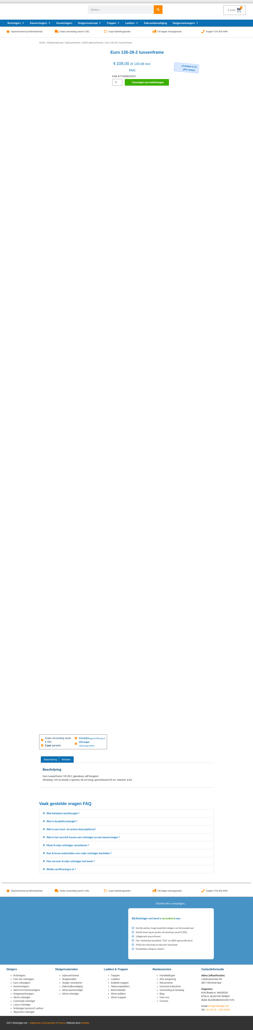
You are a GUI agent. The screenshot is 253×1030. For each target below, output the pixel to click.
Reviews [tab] (66, 759)
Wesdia (85, 1022)
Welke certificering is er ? (61, 869)
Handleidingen (167, 975)
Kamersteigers (21, 986)
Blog (162, 993)
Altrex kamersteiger (72, 990)
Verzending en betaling (172, 990)
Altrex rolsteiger (21, 997)
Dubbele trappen (120, 982)
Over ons (164, 997)
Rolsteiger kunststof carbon (28, 1008)
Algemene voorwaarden (43, 1022)
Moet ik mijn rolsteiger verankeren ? (67, 845)
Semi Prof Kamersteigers (26, 990)
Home (42, 42)
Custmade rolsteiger (24, 1001)
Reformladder (118, 990)
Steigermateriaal (55, 42)
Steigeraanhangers (23, 993)
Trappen (115, 975)
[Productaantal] (117, 82)
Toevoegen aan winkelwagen (148, 82)
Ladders (115, 979)
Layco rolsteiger (22, 1004)
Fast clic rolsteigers (23, 979)
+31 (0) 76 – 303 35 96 (217, 1009)
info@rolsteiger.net (218, 1006)
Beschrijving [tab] (50, 759)
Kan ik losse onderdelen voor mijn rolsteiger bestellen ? (79, 853)
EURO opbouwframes (92, 42)
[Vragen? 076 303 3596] (202, 31)
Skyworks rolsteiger (23, 1012)
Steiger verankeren (72, 982)
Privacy (61, 1022)
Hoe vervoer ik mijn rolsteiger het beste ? (70, 861)
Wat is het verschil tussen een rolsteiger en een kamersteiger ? (83, 837)
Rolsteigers (19, 975)
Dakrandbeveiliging (72, 986)
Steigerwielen (69, 979)
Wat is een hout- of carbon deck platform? (71, 829)
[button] (126, 813)
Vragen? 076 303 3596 (217, 31)
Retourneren (166, 982)
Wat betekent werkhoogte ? (62, 813)
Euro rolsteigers (21, 982)
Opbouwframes (72, 42)
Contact (164, 1001)
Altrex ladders (118, 993)
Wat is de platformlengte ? (61, 821)
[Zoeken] (158, 9)
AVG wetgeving (168, 979)
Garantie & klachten (170, 986)
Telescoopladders (120, 986)
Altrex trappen (118, 997)
